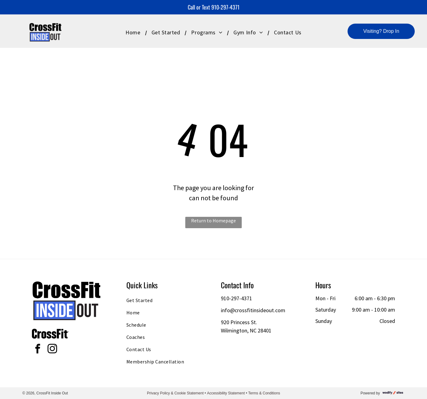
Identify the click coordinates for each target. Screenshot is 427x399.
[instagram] (52, 349)
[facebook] (37, 349)
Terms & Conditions (264, 393)
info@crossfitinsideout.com (253, 310)
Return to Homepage (213, 220)
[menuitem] (134, 32)
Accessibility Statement (226, 393)
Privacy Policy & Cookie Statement (175, 393)
